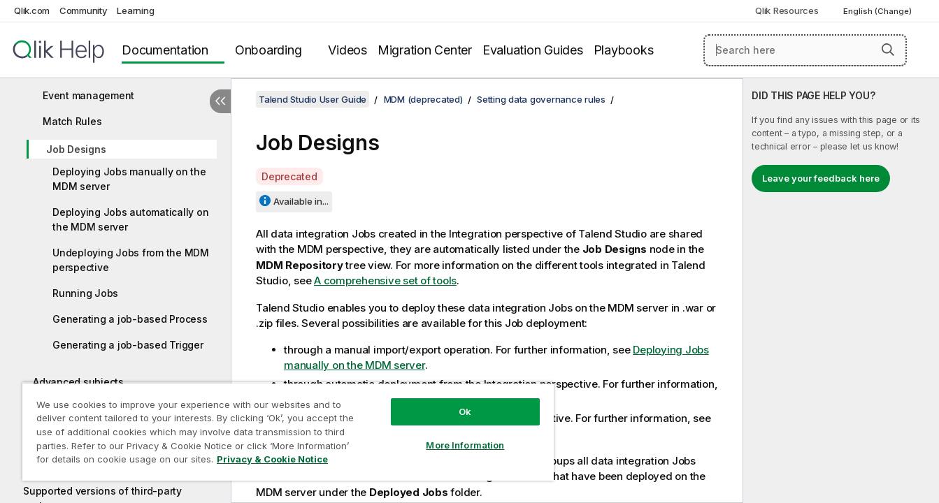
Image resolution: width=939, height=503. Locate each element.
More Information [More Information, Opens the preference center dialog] (465, 445)
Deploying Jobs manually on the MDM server (129, 179)
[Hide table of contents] (220, 101)
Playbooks (624, 50)
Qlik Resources (787, 10)
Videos (347, 50)
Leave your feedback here (821, 178)
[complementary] (841, 290)
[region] (288, 431)
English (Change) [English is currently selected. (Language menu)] (878, 11)
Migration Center (425, 50)
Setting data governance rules (541, 99)
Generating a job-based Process (130, 319)
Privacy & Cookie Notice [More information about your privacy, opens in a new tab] (272, 459)
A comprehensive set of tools (385, 280)
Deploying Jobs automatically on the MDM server (130, 219)
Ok (465, 411)
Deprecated (289, 176)
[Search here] (805, 50)
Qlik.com (32, 10)
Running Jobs (85, 293)
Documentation (165, 50)
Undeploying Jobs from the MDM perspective (130, 260)
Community (83, 10)
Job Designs (76, 149)
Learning (135, 10)
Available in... (301, 201)
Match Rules (72, 121)
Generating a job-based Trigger (127, 345)
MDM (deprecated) (423, 99)
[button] (887, 50)
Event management (88, 95)
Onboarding (268, 50)
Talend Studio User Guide (312, 99)
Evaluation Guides (532, 50)
